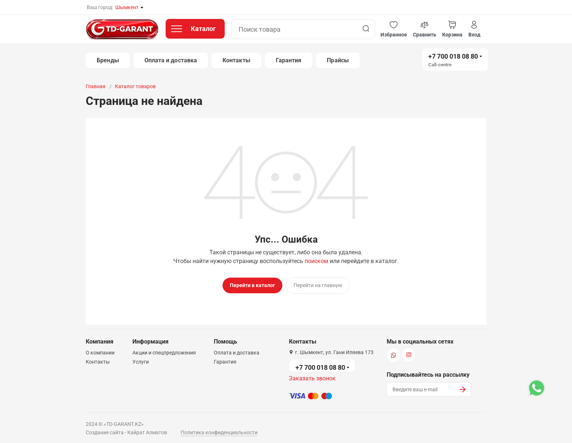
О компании (100, 350)
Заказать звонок (312, 375)
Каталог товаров (135, 86)
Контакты (236, 60)
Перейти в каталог (252, 285)
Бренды (108, 60)
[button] (393, 29)
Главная (95, 86)
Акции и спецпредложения (164, 350)
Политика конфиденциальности (219, 429)
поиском (316, 261)
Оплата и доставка (170, 60)
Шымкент (127, 7)
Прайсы (337, 60)
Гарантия (289, 60)
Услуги (140, 359)
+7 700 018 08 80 (453, 56)
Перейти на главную (318, 285)
